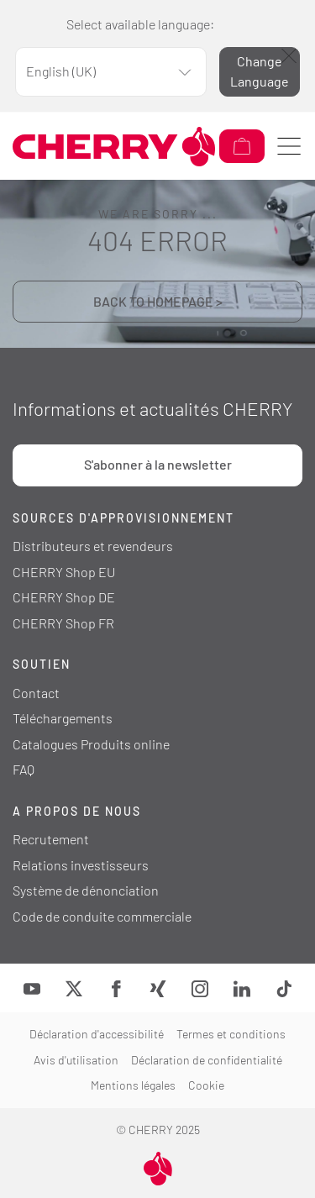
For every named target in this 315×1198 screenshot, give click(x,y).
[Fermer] (288, 56)
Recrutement (51, 839)
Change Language (259, 71)
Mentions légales (133, 1085)
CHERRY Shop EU (64, 572)
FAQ (23, 769)
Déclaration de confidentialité (206, 1060)
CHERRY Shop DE (64, 597)
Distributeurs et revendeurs (93, 546)
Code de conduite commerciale (102, 916)
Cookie (206, 1085)
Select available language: (140, 24)
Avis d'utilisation (76, 1060)
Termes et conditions (231, 1034)
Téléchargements (63, 718)
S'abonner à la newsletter (158, 464)
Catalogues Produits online (91, 744)
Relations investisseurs (81, 865)
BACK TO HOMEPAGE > (158, 301)
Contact (36, 693)
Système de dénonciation (86, 890)
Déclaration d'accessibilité (96, 1034)
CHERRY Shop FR (63, 623)
